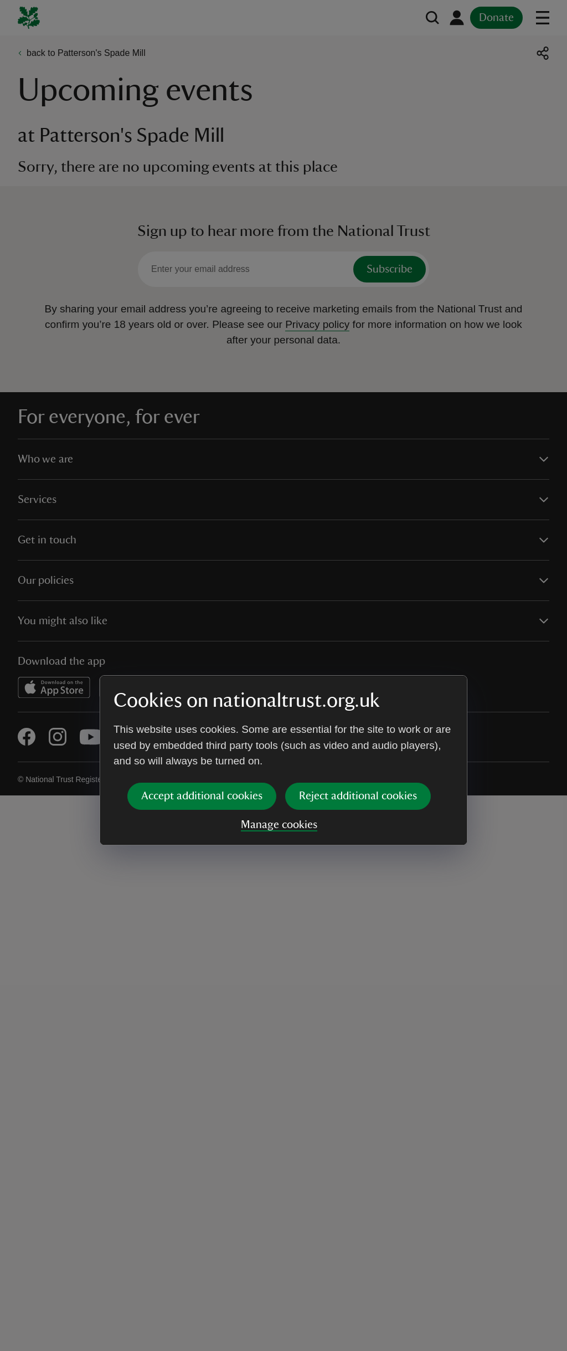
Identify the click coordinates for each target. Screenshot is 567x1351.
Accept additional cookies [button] (201, 710)
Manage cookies (279, 739)
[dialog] (283, 674)
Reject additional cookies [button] (358, 710)
